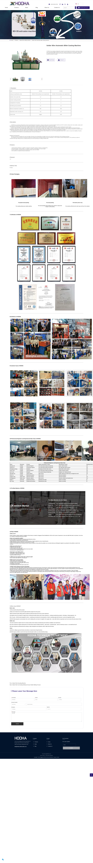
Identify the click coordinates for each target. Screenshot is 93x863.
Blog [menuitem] (37, 7)
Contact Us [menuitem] (57, 7)
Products (16, 40)
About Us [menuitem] (47, 7)
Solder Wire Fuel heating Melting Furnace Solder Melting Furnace (26, 684)
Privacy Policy (42, 755)
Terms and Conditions (49, 755)
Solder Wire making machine (25, 40)
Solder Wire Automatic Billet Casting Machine (40, 40)
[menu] (31, 7)
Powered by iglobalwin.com (46, 753)
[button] (16, 7)
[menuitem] (16, 7)
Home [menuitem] (6, 7)
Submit (17, 723)
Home (12, 40)
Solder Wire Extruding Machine (19, 683)
